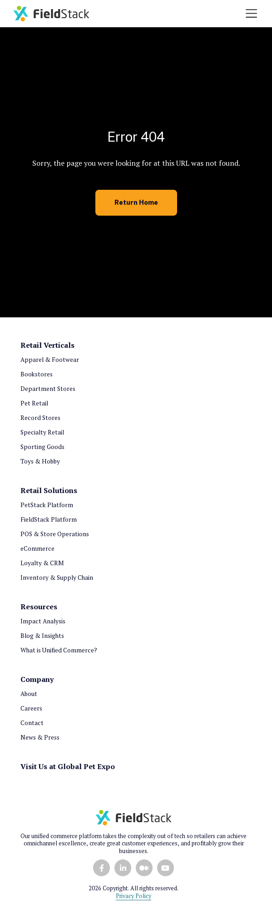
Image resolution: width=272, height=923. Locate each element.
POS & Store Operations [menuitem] (54, 534)
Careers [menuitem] (31, 708)
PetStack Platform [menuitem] (46, 505)
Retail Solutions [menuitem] (48, 490)
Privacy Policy (133, 896)
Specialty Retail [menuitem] (42, 432)
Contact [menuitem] (32, 723)
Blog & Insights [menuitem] (42, 636)
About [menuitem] (28, 694)
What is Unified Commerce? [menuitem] (58, 650)
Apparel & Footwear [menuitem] (49, 359)
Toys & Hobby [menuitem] (40, 461)
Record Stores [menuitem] (40, 418)
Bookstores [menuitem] (36, 374)
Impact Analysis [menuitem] (42, 621)
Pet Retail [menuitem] (34, 403)
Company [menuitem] (37, 679)
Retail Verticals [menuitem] (47, 345)
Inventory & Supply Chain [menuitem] (56, 577)
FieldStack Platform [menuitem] (48, 519)
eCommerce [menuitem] (37, 548)
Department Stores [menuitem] (47, 389)
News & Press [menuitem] (39, 737)
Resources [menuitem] (38, 607)
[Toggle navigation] (251, 13)
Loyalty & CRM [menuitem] (42, 563)
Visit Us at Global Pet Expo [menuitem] (67, 766)
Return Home (136, 202)
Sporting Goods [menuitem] (42, 447)
